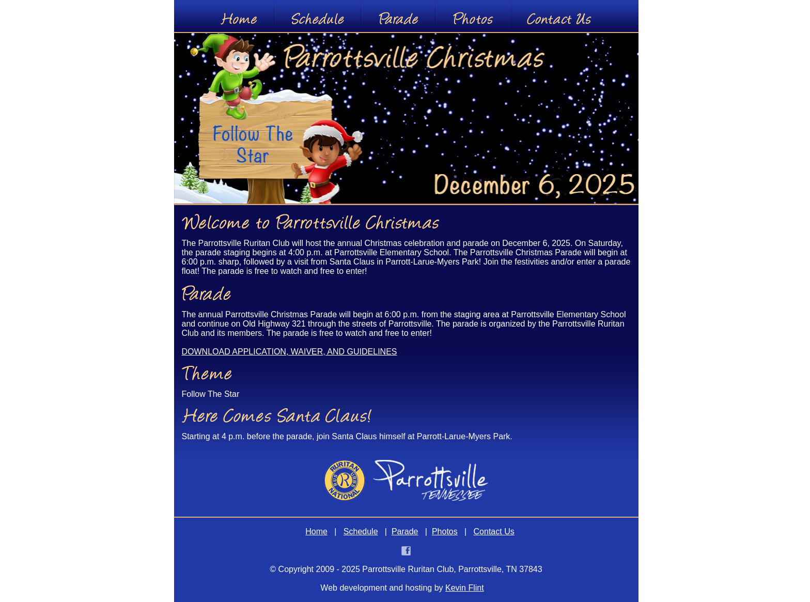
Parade (405, 531)
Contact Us (494, 531)
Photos (445, 531)
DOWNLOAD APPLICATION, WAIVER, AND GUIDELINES (289, 351)
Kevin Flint (464, 587)
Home (316, 531)
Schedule (361, 531)
